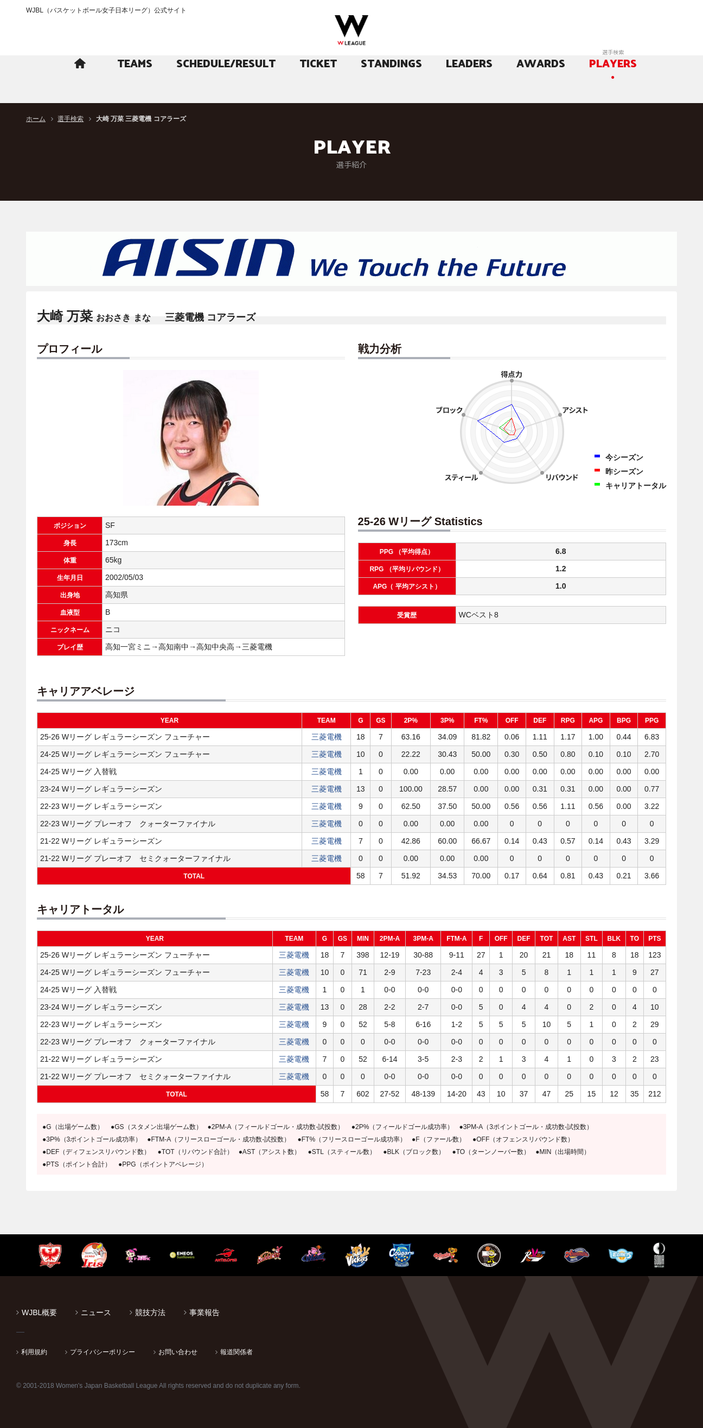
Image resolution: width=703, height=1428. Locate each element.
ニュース (96, 1312)
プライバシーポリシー (102, 1352)
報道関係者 (236, 1352)
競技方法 (150, 1312)
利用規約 (34, 1352)
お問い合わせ (177, 1352)
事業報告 (204, 1312)
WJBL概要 (39, 1312)
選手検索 (70, 119)
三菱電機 (326, 736)
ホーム (36, 119)
